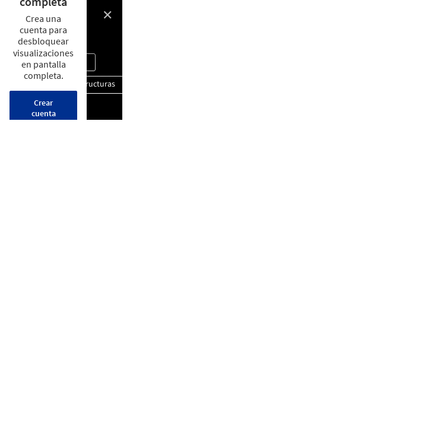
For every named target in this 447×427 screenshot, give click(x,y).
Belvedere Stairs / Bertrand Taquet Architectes (110, 18)
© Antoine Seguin (43, 35)
